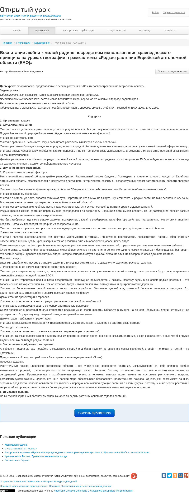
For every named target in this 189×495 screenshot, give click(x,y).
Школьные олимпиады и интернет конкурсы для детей (45, 481)
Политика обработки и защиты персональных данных (80, 486)
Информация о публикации (78, 30)
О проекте (6, 481)
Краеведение (42, 42)
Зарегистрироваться (174, 12)
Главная (16, 30)
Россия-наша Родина (17, 460)
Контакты (170, 30)
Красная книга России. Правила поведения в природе (36, 456)
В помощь (145, 30)
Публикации (42, 30)
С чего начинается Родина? (21, 448)
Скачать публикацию (94, 413)
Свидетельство (116, 30)
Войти (155, 12)
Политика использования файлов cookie (23, 486)
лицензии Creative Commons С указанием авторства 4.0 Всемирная (93, 490)
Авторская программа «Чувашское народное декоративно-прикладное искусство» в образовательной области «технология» (77, 452)
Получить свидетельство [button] (172, 71)
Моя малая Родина (16, 444)
